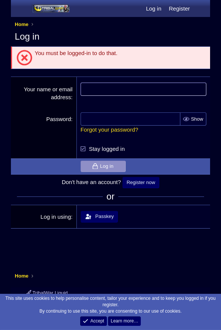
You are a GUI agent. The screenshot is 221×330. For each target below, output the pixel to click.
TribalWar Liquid (47, 293)
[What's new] (201, 8)
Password (58, 119)
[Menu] (21, 9)
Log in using (56, 216)
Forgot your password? (109, 129)
